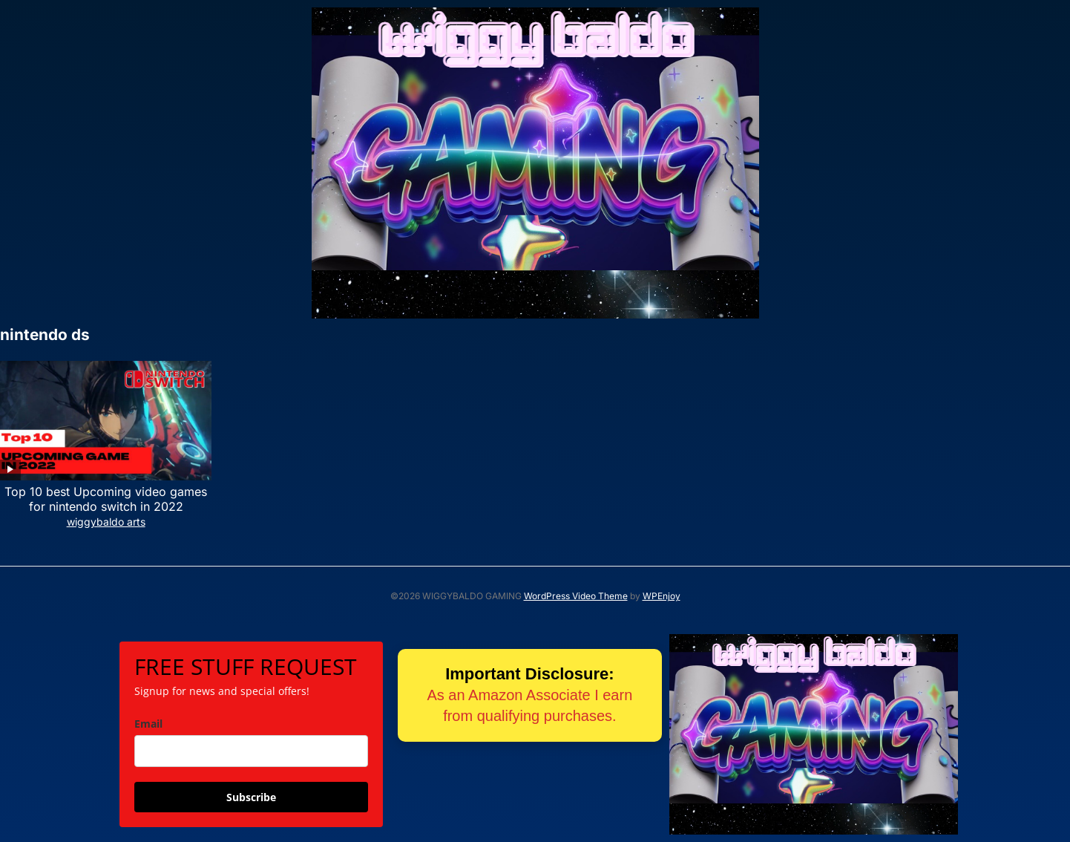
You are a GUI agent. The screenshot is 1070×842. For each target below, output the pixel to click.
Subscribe (251, 797)
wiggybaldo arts (106, 521)
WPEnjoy (661, 595)
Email (148, 724)
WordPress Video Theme (576, 595)
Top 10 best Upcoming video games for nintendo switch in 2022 (105, 499)
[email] (251, 751)
